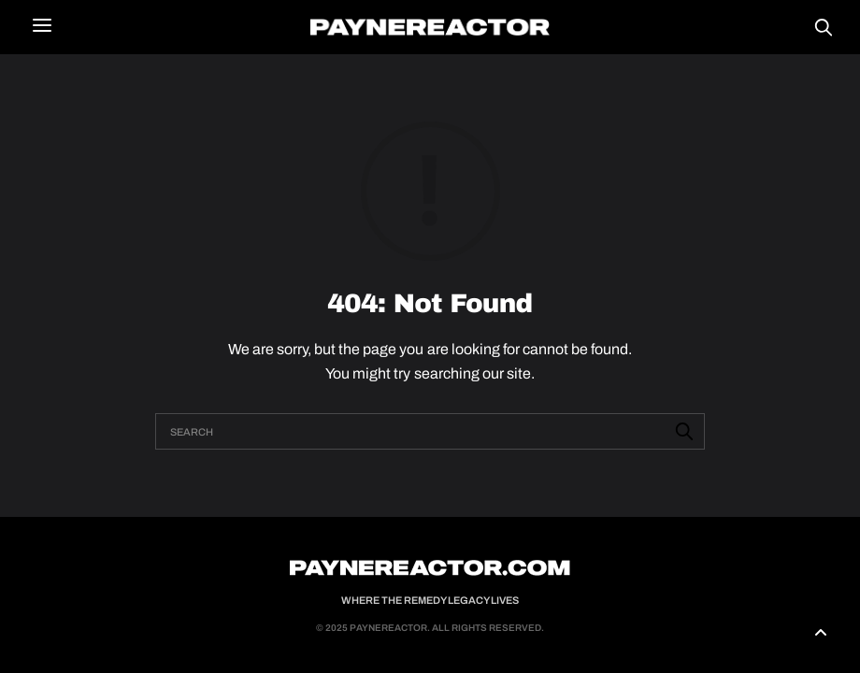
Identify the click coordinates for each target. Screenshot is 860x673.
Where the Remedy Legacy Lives (430, 600)
